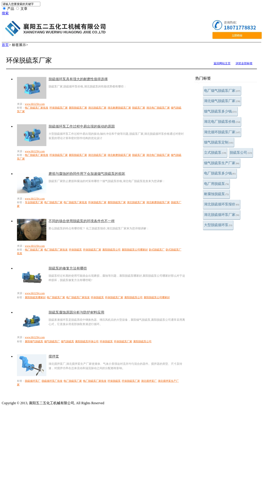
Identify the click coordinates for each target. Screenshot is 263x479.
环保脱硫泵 (75, 249)
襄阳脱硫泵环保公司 (87, 341)
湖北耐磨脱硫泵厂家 (119, 107)
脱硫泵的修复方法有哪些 (68, 268)
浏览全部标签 (244, 63)
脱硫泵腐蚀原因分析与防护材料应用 (76, 312)
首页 (5, 45)
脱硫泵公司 (241, 152)
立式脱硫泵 (215, 152)
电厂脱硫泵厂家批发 (36, 107)
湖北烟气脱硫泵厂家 (222, 101)
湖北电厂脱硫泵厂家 (158, 107)
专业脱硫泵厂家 (34, 202)
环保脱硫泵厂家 (58, 107)
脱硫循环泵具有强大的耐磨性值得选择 (78, 79)
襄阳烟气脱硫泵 (34, 341)
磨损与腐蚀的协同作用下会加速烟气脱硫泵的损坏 (87, 174)
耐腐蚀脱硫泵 (216, 194)
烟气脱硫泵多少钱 (220, 111)
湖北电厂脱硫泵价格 (222, 121)
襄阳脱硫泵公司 (111, 249)
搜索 (5, 13)
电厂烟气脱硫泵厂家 (222, 90)
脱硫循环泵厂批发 (52, 380)
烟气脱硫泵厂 (52, 341)
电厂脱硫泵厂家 (53, 202)
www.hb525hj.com (35, 104)
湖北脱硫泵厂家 (97, 107)
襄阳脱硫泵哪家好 (35, 297)
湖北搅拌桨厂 (149, 380)
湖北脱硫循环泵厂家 (221, 214)
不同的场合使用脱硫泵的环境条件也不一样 (82, 221)
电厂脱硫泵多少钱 (220, 173)
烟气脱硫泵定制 (218, 142)
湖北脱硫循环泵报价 (221, 204)
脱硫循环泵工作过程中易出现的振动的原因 (82, 126)
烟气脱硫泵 (67, 341)
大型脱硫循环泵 (218, 225)
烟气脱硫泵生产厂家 (221, 163)
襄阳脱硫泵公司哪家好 (135, 249)
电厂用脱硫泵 (216, 184)
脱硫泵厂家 (138, 107)
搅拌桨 (54, 356)
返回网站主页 (222, 63)
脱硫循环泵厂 (32, 380)
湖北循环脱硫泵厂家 (222, 132)
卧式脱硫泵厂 (157, 249)
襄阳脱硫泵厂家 (78, 107)
